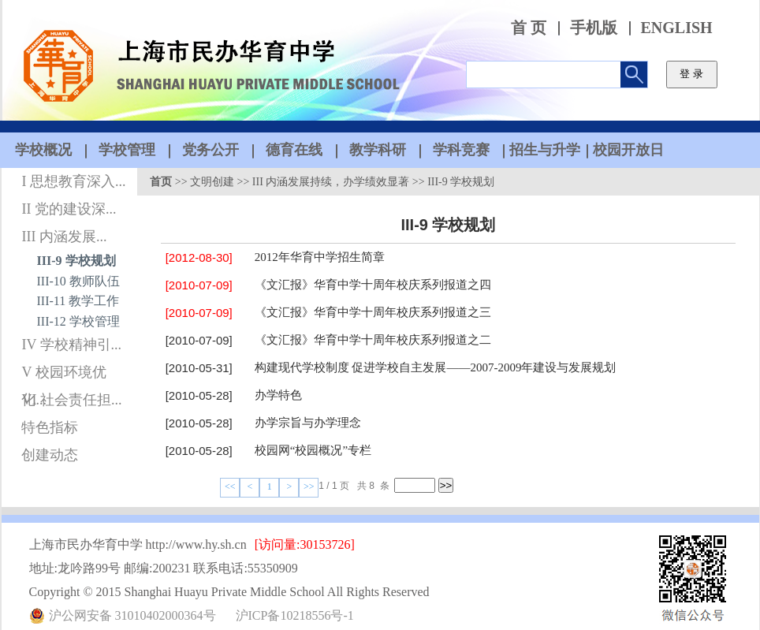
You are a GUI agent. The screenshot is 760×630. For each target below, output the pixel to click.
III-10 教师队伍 (78, 281)
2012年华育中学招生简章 (320, 257)
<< (230, 486)
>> (309, 486)
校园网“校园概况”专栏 (313, 450)
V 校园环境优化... (63, 375)
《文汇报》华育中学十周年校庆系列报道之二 (373, 340)
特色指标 (49, 427)
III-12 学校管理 (78, 321)
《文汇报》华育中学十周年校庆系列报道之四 (373, 284)
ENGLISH (677, 28)
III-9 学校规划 (76, 260)
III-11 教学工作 (78, 301)
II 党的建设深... (68, 209)
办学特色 (278, 395)
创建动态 (49, 455)
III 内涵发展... (63, 236)
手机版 (593, 28)
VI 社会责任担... (71, 400)
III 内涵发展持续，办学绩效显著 (331, 182)
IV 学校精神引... (71, 344)
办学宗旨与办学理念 (308, 422)
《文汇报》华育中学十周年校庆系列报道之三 (373, 312)
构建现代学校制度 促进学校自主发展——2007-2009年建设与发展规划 (436, 367)
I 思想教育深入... (73, 181)
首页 (161, 182)
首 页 (528, 28)
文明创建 (212, 182)
